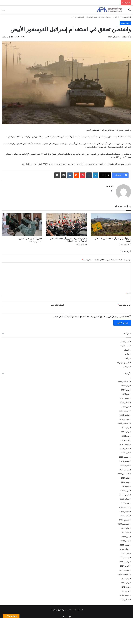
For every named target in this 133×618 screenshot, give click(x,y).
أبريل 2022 (125, 540)
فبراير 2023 (124, 498)
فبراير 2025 (124, 401)
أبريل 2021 (125, 590)
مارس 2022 (124, 544)
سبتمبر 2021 (124, 569)
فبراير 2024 (124, 447)
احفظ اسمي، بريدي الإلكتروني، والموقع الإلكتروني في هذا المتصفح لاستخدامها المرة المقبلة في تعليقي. (91, 315)
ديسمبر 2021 (124, 556)
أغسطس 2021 (123, 573)
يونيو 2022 (125, 531)
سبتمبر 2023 (124, 468)
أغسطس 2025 (123, 380)
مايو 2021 (125, 586)
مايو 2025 (125, 393)
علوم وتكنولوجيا (123, 361)
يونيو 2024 (125, 431)
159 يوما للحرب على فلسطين (30, 237)
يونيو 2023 (125, 481)
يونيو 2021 (125, 582)
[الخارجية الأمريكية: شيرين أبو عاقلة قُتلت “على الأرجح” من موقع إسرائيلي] (66, 223)
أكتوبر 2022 (124, 514)
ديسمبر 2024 (124, 410)
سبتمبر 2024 (124, 418)
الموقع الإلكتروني (57, 304)
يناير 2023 (125, 502)
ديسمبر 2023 (124, 456)
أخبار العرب (117, 17)
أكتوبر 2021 (124, 565)
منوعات (126, 366)
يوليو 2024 (125, 426)
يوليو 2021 (125, 577)
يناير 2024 (125, 452)
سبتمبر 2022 (124, 519)
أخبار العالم (125, 340)
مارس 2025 (124, 397)
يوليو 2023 (125, 477)
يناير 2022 (125, 552)
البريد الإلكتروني (124, 304)
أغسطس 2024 (123, 422)
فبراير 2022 (124, 548)
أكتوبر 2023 (124, 464)
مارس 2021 (124, 594)
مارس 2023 (124, 493)
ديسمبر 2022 (124, 506)
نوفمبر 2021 (124, 561)
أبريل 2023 (125, 489)
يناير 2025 (125, 405)
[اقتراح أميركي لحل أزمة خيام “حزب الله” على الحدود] (111, 223)
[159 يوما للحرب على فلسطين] (22, 223)
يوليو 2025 (125, 384)
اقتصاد (126, 349)
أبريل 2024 (125, 439)
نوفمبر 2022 (124, 510)
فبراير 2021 (124, 598)
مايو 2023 (125, 485)
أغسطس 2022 (123, 523)
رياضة (127, 357)
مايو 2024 (125, 435)
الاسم (128, 292)
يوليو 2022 (125, 527)
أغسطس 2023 (123, 473)
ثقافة (127, 353)
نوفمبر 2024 (124, 414)
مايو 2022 (125, 535)
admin (124, 37)
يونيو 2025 (125, 389)
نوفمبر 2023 (124, 460)
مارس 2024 (124, 443)
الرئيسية (127, 17)
